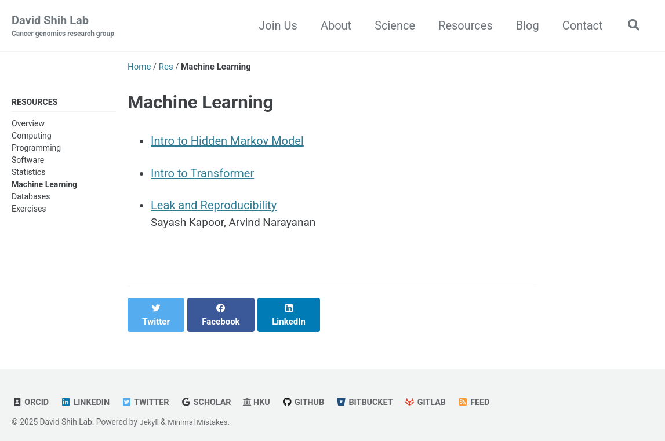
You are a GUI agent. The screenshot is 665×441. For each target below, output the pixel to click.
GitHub (311, 392)
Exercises (29, 209)
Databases (31, 197)
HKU (263, 392)
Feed (487, 392)
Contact (579, 25)
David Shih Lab (65, 26)
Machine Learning (44, 185)
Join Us (275, 25)
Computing (32, 136)
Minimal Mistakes (200, 411)
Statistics (28, 173)
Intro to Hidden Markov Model (227, 141)
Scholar (212, 392)
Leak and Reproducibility (214, 206)
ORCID (31, 392)
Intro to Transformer (202, 174)
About (333, 25)
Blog (524, 25)
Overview (28, 124)
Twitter (150, 392)
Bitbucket (374, 392)
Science (392, 25)
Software (28, 161)
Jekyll (149, 411)
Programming (36, 149)
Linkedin (86, 392)
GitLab (437, 392)
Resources (462, 25)
